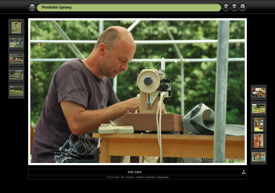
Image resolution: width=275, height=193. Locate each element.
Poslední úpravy (57, 7)
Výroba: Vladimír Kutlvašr (140, 177)
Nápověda (163, 177)
